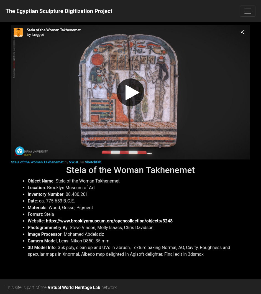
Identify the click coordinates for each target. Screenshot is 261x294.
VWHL (74, 162)
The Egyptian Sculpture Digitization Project (59, 11)
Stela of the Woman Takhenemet (37, 162)
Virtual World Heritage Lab (74, 287)
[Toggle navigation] (247, 11)
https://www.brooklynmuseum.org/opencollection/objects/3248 (109, 221)
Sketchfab (93, 162)
